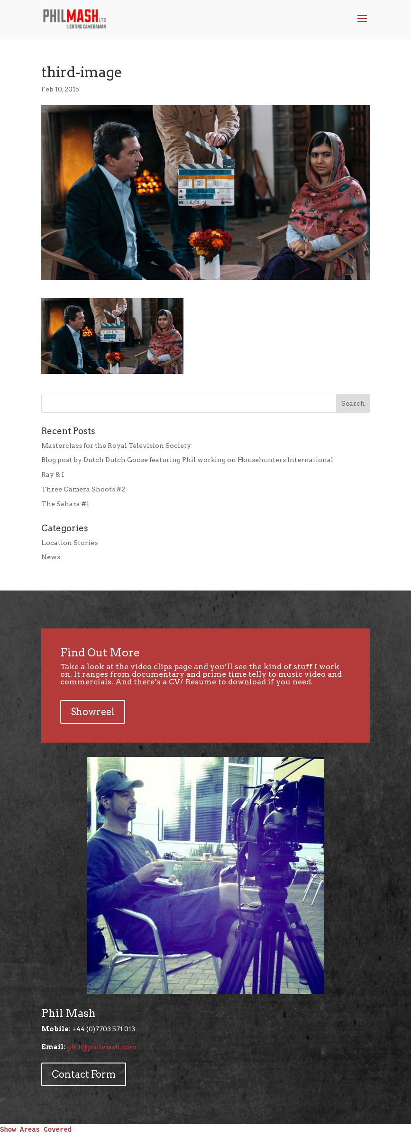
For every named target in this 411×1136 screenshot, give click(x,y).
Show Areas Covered (36, 1130)
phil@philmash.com (101, 1047)
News (50, 557)
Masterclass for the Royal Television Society (116, 445)
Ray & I (52, 474)
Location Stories (69, 542)
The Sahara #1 (65, 504)
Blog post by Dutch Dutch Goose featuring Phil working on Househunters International (187, 459)
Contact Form (84, 1074)
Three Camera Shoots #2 (83, 489)
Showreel (93, 712)
